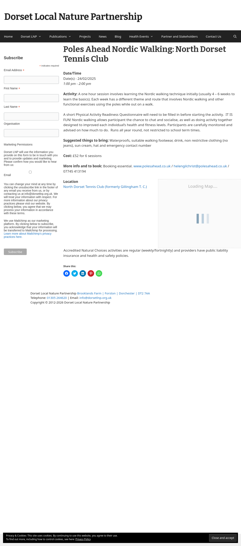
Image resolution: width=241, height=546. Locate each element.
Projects (85, 36)
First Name (12, 88)
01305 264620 (57, 298)
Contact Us (213, 36)
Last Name (12, 107)
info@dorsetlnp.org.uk (95, 298)
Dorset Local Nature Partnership (73, 16)
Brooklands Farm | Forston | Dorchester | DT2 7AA (113, 293)
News (103, 36)
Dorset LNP (33, 36)
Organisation (12, 123)
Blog (118, 36)
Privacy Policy (83, 539)
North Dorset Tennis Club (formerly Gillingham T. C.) (105, 186)
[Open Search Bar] (235, 36)
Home (8, 36)
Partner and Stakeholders (179, 36)
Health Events (143, 36)
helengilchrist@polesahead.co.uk (200, 166)
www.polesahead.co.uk (152, 166)
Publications (62, 36)
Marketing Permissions (18, 144)
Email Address (14, 70)
